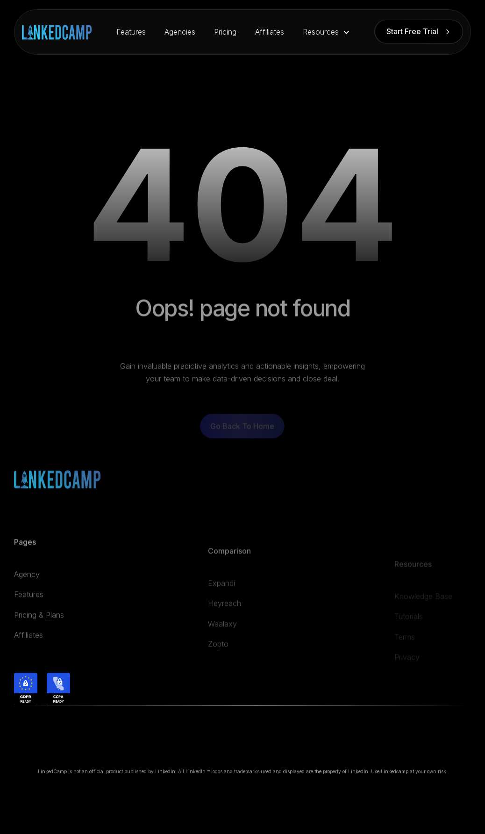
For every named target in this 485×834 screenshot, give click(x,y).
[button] (326, 32)
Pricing (225, 31)
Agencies (179, 31)
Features (131, 31)
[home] (57, 32)
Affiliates (269, 31)
